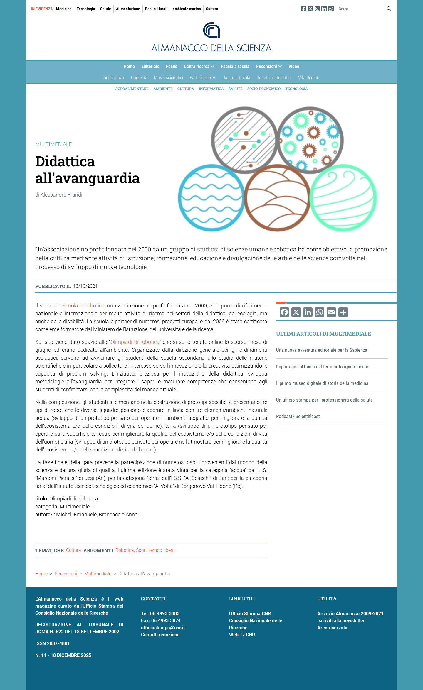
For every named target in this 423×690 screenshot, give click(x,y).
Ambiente (163, 88)
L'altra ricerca (197, 68)
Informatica (211, 88)
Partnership (201, 79)
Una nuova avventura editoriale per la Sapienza (321, 350)
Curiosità (139, 77)
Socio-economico (264, 88)
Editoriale (150, 66)
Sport (141, 550)
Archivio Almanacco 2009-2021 (350, 613)
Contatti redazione (160, 634)
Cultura (212, 8)
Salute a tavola (236, 77)
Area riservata (332, 627)
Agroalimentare (132, 88)
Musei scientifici (168, 77)
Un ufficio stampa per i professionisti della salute (324, 400)
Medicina (64, 8)
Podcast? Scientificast (298, 416)
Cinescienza (113, 77)
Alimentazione (128, 8)
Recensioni (267, 68)
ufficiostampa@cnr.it (163, 627)
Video (293, 66)
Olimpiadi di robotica (134, 342)
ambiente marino (187, 8)
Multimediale (97, 573)
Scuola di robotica (83, 305)
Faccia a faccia (235, 66)
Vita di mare (309, 77)
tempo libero (162, 550)
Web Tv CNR (242, 634)
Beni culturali (156, 8)
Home (129, 66)
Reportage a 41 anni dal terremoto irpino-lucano (323, 367)
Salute (105, 8)
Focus (171, 66)
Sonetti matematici (274, 77)
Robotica (124, 550)
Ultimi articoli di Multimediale (323, 333)
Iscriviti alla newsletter (341, 620)
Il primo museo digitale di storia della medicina (322, 383)
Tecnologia (86, 8)
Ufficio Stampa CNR (250, 613)
